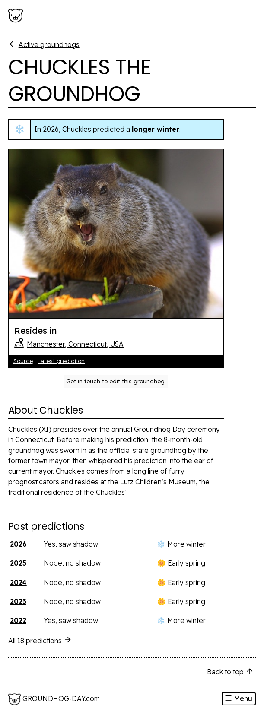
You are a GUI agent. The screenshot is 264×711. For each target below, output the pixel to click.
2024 (18, 582)
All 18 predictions (40, 640)
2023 (18, 601)
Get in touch (83, 381)
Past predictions (46, 526)
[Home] (54, 699)
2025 (18, 563)
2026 (18, 544)
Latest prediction (61, 360)
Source (23, 360)
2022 (18, 620)
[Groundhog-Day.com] (17, 16)
